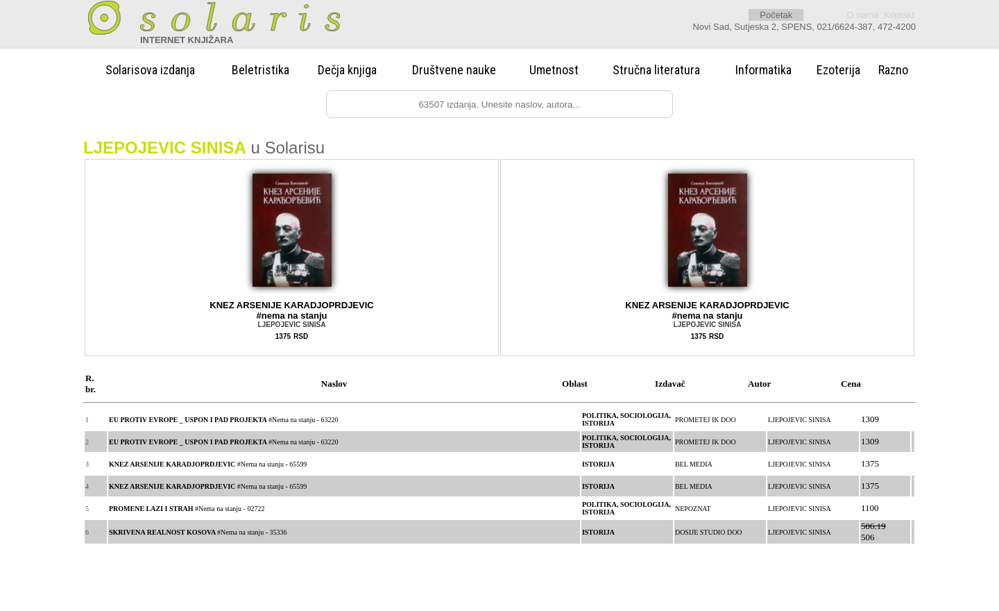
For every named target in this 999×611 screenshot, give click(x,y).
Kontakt (899, 15)
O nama (862, 15)
